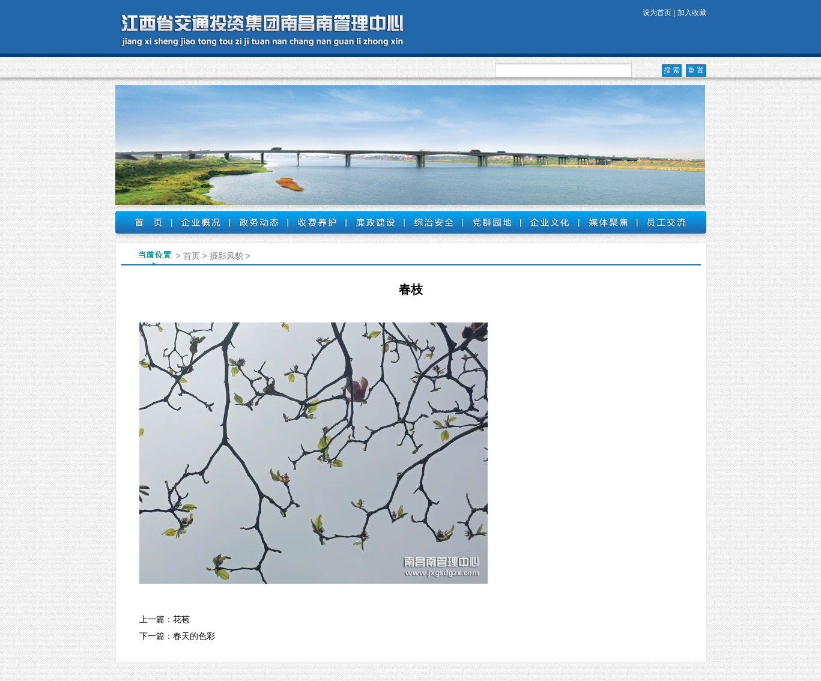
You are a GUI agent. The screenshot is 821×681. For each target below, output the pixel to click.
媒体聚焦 (608, 222)
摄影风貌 (226, 256)
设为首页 (657, 12)
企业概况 (200, 222)
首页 (143, 222)
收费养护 (317, 222)
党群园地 (491, 222)
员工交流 (666, 222)
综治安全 (433, 222)
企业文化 (550, 222)
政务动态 (258, 222)
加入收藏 (691, 12)
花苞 (181, 619)
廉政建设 (375, 222)
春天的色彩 (194, 636)
